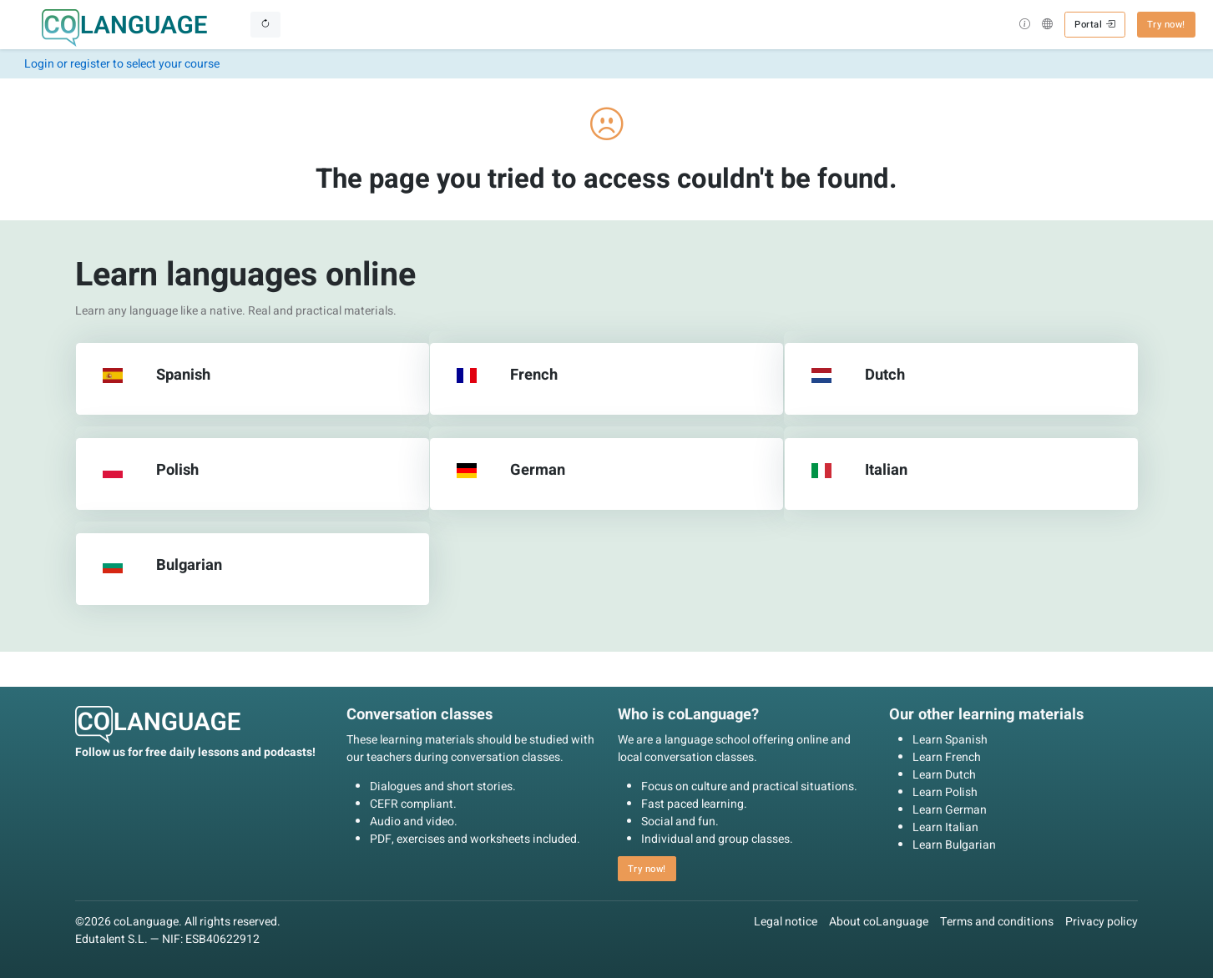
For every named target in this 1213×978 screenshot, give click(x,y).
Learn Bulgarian (954, 845)
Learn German (949, 810)
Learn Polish (945, 792)
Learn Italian (945, 827)
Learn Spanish (950, 740)
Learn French (946, 757)
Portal (1094, 25)
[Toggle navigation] (265, 24)
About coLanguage (878, 921)
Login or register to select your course (122, 64)
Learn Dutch (944, 775)
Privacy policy (1101, 921)
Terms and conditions (997, 921)
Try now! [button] (1166, 25)
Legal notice (785, 921)
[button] (1024, 26)
